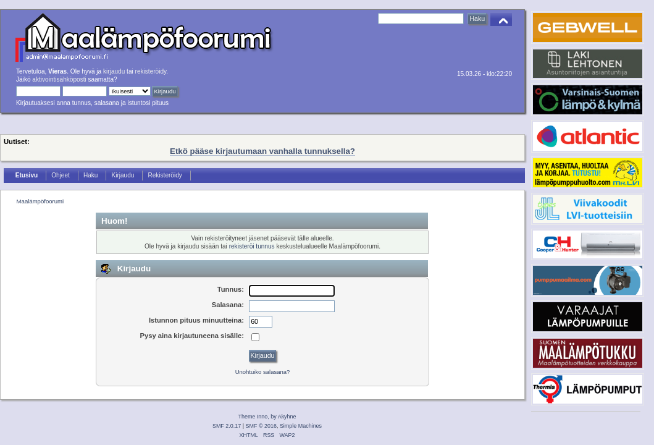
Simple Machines (301, 426)
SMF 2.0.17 (226, 426)
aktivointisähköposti (59, 79)
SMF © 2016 (261, 426)
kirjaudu (114, 71)
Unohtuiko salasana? (262, 371)
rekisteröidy (151, 71)
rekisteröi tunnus (252, 246)
